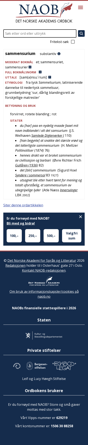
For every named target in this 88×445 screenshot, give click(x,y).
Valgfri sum (72, 235)
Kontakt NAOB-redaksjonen (44, 270)
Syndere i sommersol (30, 175)
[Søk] (81, 33)
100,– (14, 235)
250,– (32, 235)
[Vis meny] (80, 7)
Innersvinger (69, 190)
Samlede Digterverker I (47, 135)
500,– (51, 235)
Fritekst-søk (62, 41)
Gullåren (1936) (26, 165)
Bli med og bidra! (21, 223)
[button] (44, 64)
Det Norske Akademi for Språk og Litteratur (41, 260)
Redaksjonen (15, 265)
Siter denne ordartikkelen (23, 205)
